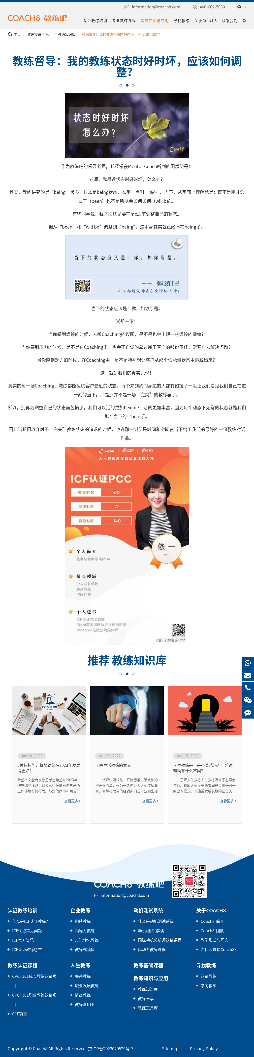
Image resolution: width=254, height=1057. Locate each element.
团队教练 (83, 921)
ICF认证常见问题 (27, 930)
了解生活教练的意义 (113, 765)
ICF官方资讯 (23, 940)
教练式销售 (85, 949)
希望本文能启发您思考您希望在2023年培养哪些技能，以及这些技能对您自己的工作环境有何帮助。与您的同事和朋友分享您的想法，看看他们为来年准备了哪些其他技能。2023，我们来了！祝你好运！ (48, 786)
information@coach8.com (162, 7)
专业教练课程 (125, 21)
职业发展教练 (87, 985)
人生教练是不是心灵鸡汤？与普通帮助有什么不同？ (203, 768)
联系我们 (230, 21)
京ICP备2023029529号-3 (102, 1048)
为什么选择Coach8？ (219, 949)
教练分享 (146, 998)
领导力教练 (85, 930)
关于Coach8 (206, 21)
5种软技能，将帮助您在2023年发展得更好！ (48, 768)
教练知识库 (66, 34)
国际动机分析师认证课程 (160, 940)
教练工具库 (148, 1008)
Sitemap (167, 1048)
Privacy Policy (197, 1048)
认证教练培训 (97, 21)
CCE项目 (20, 1014)
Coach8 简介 (211, 921)
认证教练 (209, 976)
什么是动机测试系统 (156, 921)
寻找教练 (183, 21)
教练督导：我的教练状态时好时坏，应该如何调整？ (121, 34)
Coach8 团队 (211, 930)
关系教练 (83, 976)
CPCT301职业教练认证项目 (34, 999)
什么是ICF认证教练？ (31, 921)
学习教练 (209, 985)
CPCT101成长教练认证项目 (34, 981)
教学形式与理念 (214, 940)
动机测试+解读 (151, 930)
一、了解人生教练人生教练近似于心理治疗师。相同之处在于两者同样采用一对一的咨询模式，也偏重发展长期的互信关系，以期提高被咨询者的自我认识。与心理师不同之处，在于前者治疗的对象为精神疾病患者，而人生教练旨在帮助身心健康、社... (204, 786)
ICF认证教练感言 (27, 949)
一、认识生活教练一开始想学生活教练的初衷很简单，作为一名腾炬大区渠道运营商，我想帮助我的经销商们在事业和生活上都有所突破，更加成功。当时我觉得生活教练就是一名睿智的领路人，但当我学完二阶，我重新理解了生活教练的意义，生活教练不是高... (126, 786)
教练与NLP (84, 1004)
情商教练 (83, 995)
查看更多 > (72, 801)
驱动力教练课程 (152, 949)
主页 (17, 34)
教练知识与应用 (156, 21)
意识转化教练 (87, 940)
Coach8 (37, 1048)
